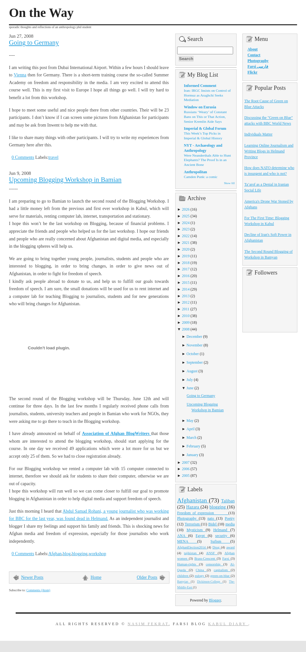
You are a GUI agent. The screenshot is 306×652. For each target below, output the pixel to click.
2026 (186, 209)
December (194, 336)
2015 (186, 282)
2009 (186, 322)
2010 (186, 316)
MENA (187, 541)
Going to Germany (34, 42)
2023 (186, 229)
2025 (186, 216)
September (194, 362)
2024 (186, 223)
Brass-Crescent (205, 558)
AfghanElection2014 (192, 547)
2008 (186, 329)
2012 (186, 302)
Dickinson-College (210, 581)
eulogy (200, 576)
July (189, 379)
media (230, 524)
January (192, 455)
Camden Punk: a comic (200, 177)
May (189, 420)
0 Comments (23, 157)
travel (53, 157)
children (183, 576)
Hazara (193, 506)
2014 (186, 289)
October (192, 354)
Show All (229, 183)
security (222, 535)
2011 (185, 309)
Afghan (55, 553)
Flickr (252, 72)
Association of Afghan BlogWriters (116, 433)
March (191, 437)
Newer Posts (32, 577)
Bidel (213, 524)
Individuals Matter (258, 134)
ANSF (212, 553)
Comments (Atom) (38, 590)
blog (67, 553)
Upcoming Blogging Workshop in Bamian (65, 179)
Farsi (226, 558)
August (191, 371)
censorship (215, 564)
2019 (186, 256)
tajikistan (191, 553)
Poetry (230, 518)
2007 (186, 462)
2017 (186, 269)
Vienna (20, 75)
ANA (182, 535)
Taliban (228, 500)
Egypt (202, 535)
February (193, 446)
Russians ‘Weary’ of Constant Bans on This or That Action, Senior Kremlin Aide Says (205, 116)
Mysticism (196, 530)
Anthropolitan (195, 172)
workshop (97, 553)
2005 (186, 475)
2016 (186, 276)
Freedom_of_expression (202, 513)
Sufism (220, 541)
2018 (186, 262)
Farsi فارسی (257, 66)
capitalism (222, 570)
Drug (217, 547)
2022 (186, 236)
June (189, 388)
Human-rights (188, 564)
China (201, 570)
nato (212, 518)
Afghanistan (193, 500)
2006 (186, 469)
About (252, 49)
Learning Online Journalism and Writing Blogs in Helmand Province (269, 151)
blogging (79, 553)
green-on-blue (220, 576)
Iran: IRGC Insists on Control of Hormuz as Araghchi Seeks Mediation (207, 95)
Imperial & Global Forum (205, 128)
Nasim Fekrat (148, 624)
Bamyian (184, 581)
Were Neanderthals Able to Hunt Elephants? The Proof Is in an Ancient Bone (207, 160)
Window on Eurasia (200, 107)
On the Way (41, 13)
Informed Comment (200, 85)
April (190, 429)
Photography (188, 518)
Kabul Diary (228, 624)
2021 (186, 242)
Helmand (221, 530)
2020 (186, 249)
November (194, 345)
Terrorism (193, 524)
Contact (253, 55)
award (230, 547)
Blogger (215, 600)
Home (95, 577)
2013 (186, 296)
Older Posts (147, 577)
